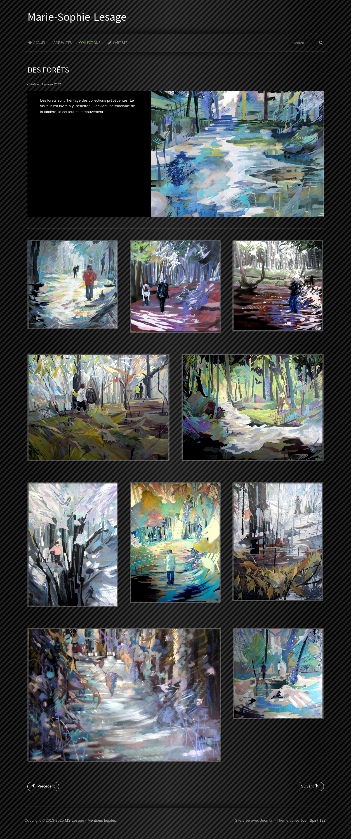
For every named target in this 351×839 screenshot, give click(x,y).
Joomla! (267, 820)
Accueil (39, 42)
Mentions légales (102, 820)
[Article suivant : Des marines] (310, 786)
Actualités (62, 42)
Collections (90, 42)
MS (67, 820)
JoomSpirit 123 (313, 820)
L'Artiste (120, 42)
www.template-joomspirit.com (349, 818)
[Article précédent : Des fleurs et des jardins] (43, 786)
